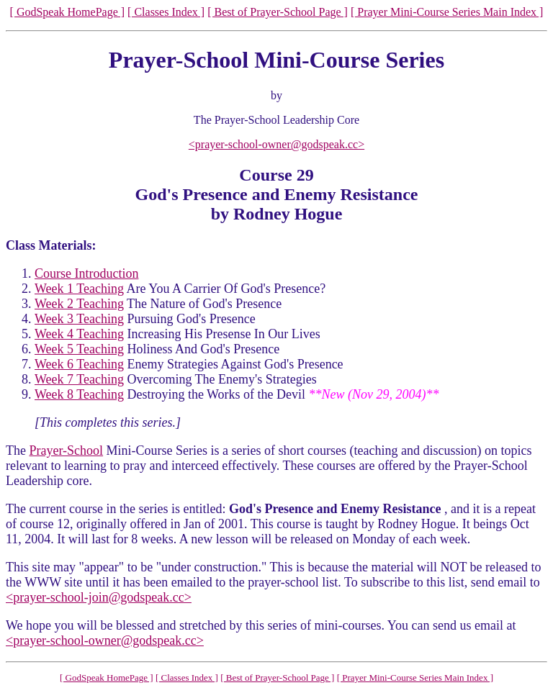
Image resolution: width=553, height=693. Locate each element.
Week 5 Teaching (79, 349)
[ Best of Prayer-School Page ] (277, 12)
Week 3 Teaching (79, 319)
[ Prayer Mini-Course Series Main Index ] (447, 12)
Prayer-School (66, 450)
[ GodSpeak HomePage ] (67, 12)
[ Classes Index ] (165, 12)
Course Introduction (86, 273)
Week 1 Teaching (79, 288)
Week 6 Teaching (79, 364)
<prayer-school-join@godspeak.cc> (99, 597)
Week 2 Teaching (79, 303)
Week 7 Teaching (79, 379)
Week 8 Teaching (79, 394)
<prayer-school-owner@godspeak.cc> (276, 144)
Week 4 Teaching (79, 334)
